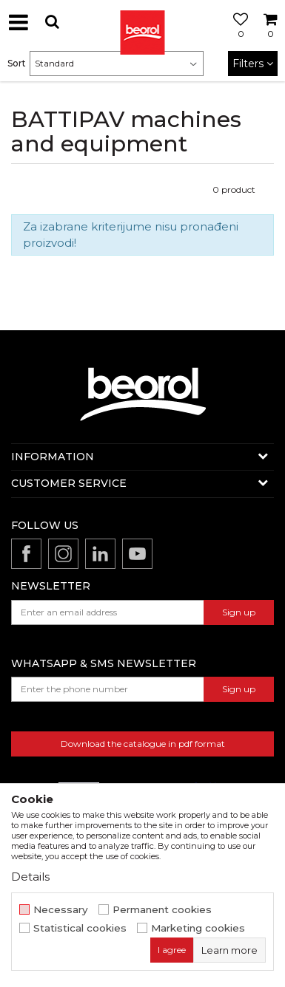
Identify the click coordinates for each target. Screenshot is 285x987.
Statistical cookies (80, 928)
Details (30, 877)
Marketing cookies (198, 928)
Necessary (60, 909)
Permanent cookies (162, 909)
